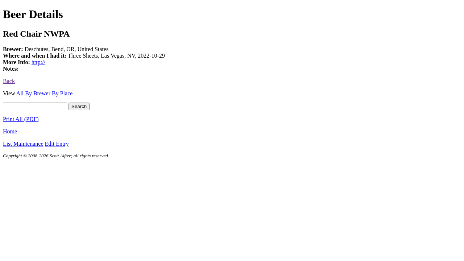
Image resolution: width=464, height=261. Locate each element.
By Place (62, 93)
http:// (38, 62)
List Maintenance (23, 144)
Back (9, 81)
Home (10, 131)
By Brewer (37, 93)
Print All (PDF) (21, 119)
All (20, 93)
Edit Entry (57, 144)
